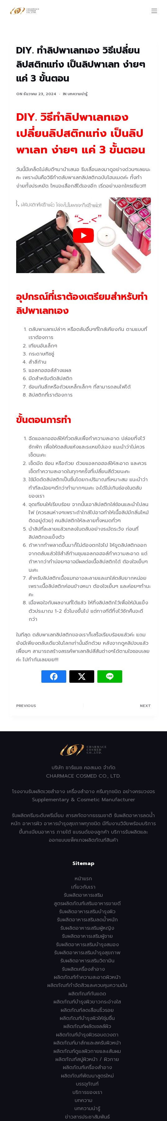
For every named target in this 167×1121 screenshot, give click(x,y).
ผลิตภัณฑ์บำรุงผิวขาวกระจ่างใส (87, 1002)
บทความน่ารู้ (77, 94)
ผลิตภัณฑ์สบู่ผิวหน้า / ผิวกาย (87, 1059)
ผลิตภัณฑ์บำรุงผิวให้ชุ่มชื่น (87, 1018)
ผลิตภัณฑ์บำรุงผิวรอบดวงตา (87, 1035)
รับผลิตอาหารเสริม (83, 895)
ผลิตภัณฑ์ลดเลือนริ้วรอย (87, 1010)
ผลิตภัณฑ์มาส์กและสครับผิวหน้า (87, 1043)
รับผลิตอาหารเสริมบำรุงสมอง (87, 944)
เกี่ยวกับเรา (83, 887)
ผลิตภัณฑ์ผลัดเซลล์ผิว (87, 1026)
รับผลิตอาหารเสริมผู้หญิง (87, 928)
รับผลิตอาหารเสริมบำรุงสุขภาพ (87, 952)
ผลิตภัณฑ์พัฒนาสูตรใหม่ (87, 1076)
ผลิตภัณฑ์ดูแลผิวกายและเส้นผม (87, 1051)
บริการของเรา (87, 1092)
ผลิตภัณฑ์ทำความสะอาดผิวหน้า (87, 977)
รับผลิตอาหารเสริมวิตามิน (87, 961)
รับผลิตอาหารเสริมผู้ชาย (87, 936)
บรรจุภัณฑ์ (87, 1084)
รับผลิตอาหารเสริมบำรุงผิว (87, 911)
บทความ (83, 1100)
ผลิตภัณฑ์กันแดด (87, 994)
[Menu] (154, 11)
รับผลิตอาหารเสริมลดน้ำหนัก (87, 919)
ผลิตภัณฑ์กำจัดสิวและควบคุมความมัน (87, 985)
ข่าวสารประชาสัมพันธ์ (87, 1117)
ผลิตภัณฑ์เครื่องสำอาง (87, 1067)
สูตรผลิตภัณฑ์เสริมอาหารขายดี (87, 903)
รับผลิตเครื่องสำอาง (83, 969)
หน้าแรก (83, 878)
